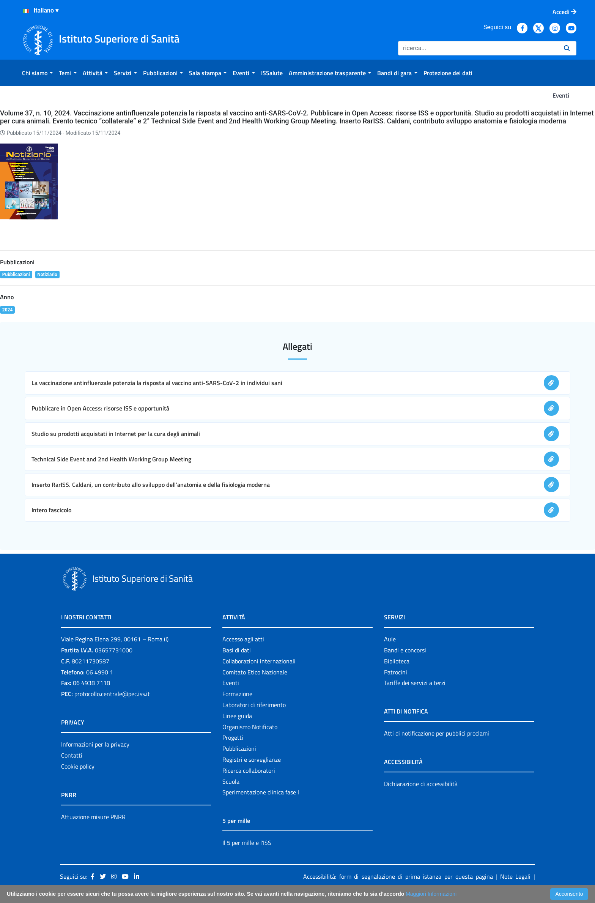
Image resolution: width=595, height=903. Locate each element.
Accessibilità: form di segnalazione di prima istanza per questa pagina (398, 876)
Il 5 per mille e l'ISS (246, 842)
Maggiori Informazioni (431, 894)
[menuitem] (37, 73)
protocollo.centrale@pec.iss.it (112, 693)
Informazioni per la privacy (95, 744)
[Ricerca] (478, 48)
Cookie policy (77, 766)
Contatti (71, 755)
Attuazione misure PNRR (93, 816)
